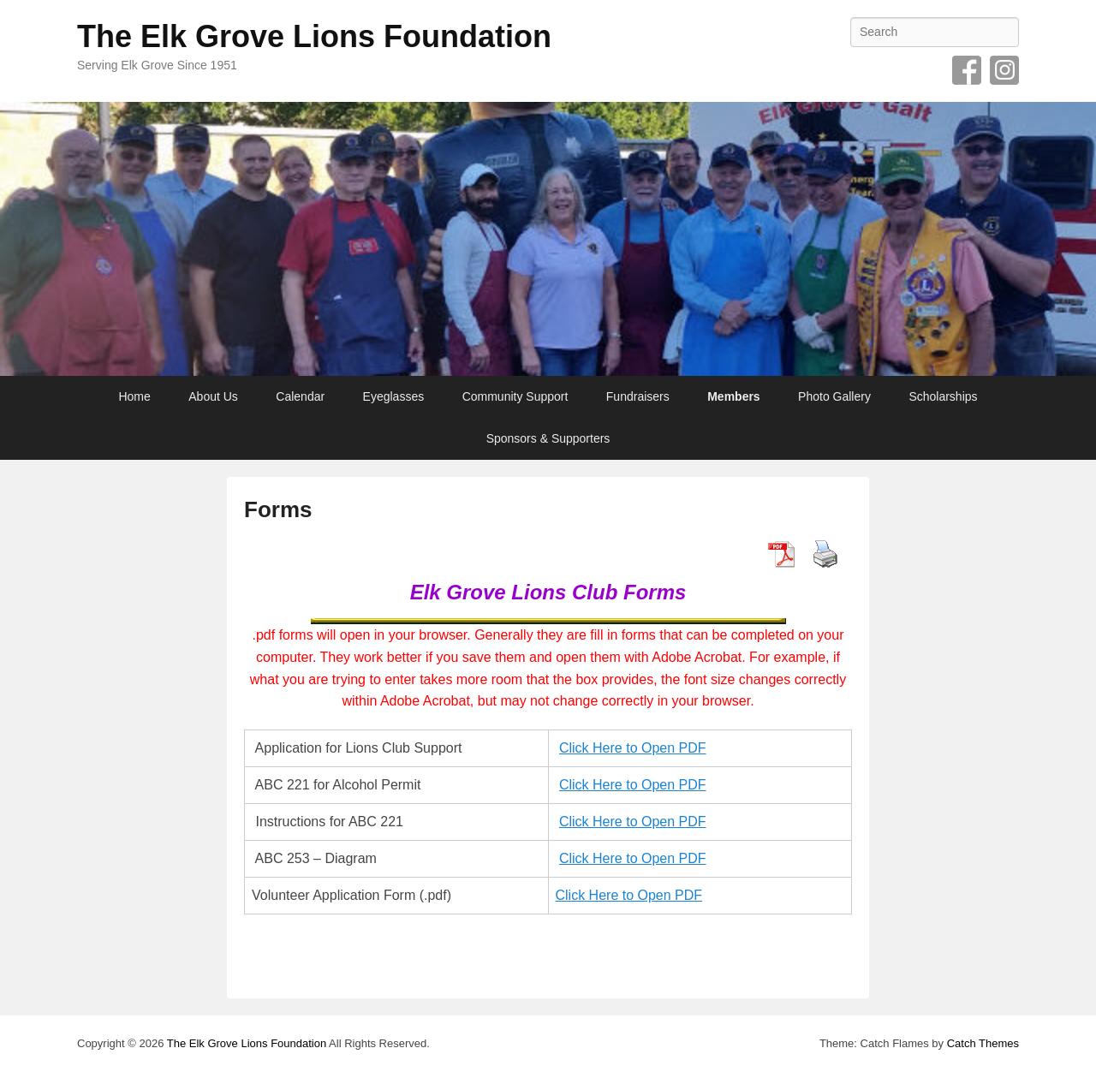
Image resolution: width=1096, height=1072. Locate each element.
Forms (278, 509)
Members (733, 396)
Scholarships (942, 396)
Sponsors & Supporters (548, 438)
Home (134, 396)
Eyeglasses (394, 396)
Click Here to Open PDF (632, 748)
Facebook (966, 70)
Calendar (300, 396)
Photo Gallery (834, 396)
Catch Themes (983, 1043)
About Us (213, 396)
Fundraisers (638, 396)
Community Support (515, 396)
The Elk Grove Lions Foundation (314, 36)
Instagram (1004, 70)
